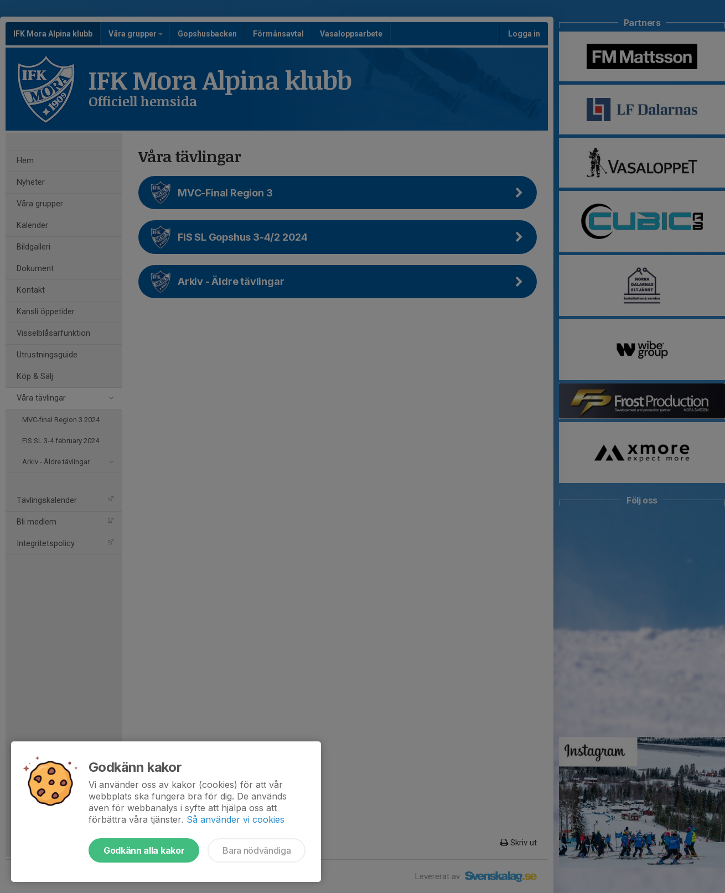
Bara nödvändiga (256, 850)
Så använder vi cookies (235, 819)
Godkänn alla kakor (143, 850)
